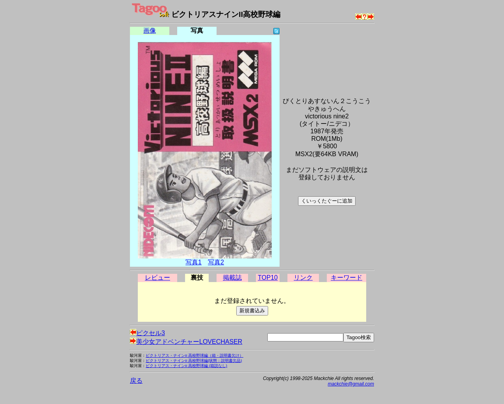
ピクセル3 (147, 333)
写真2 (216, 262)
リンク (303, 277)
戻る (136, 380)
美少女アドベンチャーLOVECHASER (186, 341)
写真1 (193, 262)
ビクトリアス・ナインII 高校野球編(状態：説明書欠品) (194, 360)
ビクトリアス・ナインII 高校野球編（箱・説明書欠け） (194, 355)
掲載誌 (232, 277)
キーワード (346, 277)
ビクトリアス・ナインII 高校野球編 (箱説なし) (186, 365)
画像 (149, 30)
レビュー (157, 277)
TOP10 (268, 277)
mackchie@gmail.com (351, 384)
